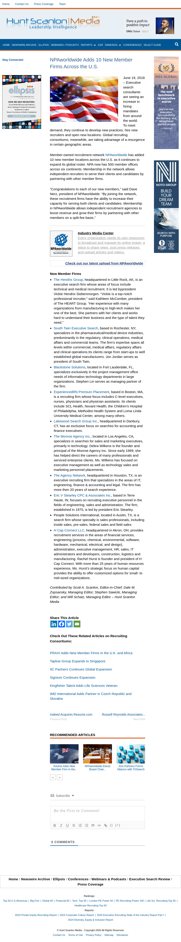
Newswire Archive (24, 45)
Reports (86, 45)
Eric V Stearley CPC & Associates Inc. (82, 495)
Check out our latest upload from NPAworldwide (104, 263)
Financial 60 (62, 900)
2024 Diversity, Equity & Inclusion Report (90, 919)
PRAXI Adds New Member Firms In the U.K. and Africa (91, 653)
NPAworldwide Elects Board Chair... (97, 768)
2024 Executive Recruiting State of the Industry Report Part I (130, 915)
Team (62, 4)
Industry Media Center (96, 233)
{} (111, 825)
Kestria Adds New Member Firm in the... (64, 768)
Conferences (132, 45)
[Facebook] (61, 624)
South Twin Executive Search (76, 328)
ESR (100, 45)
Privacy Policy (93, 935)
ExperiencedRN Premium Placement (81, 392)
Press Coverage (44, 4)
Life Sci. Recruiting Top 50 (161, 900)
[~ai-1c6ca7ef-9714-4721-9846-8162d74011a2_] (148, 20)
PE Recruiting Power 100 (130, 900)
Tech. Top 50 (79, 900)
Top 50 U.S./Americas (15, 900)
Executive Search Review (149, 879)
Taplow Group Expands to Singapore (77, 661)
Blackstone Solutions (69, 367)
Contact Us (21, 4)
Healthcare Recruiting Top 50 (90, 905)
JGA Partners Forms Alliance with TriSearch (130, 768)
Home (6, 4)
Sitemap (109, 935)
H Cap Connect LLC (69, 530)
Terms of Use (75, 935)
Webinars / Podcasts (65, 45)
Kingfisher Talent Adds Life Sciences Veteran (83, 686)
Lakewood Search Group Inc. (76, 421)
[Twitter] (69, 624)
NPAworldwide (116, 155)
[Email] (77, 624)
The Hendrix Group (68, 279)
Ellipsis (44, 45)
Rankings (111, 45)
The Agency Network (69, 475)
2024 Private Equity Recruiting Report (36, 915)
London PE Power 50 (101, 900)
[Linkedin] (53, 624)
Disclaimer (122, 935)
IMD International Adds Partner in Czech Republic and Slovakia (90, 696)
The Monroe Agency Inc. (72, 436)
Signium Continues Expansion (72, 677)
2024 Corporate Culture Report (77, 915)
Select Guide (152, 45)
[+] (117, 825)
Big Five (34, 900)
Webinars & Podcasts (109, 879)
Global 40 (47, 900)
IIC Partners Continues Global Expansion (81, 669)
